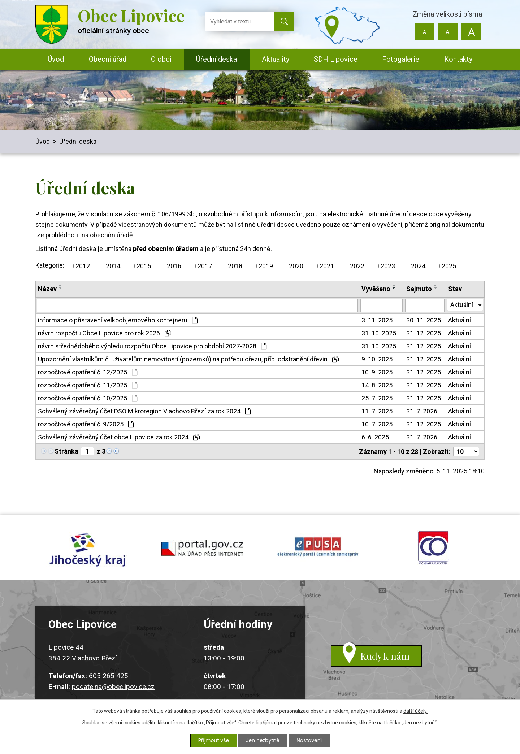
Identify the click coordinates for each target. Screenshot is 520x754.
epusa (318, 548)
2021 (327, 266)
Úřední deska (216, 59)
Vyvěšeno (375, 288)
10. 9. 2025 (377, 372)
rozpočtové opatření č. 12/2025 (87, 372)
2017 (205, 266)
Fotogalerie (400, 59)
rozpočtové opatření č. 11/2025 (87, 385)
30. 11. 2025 (423, 320)
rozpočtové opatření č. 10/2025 (87, 398)
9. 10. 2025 (377, 359)
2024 (418, 266)
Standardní (447, 32)
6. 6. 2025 (375, 437)
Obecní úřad (107, 59)
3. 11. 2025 (377, 320)
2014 (113, 266)
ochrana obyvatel (433, 548)
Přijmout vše (213, 740)
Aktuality (275, 59)
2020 (296, 266)
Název (47, 288)
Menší (424, 32)
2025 (449, 266)
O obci (161, 59)
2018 (235, 266)
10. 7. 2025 (377, 424)
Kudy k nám (385, 656)
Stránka (66, 451)
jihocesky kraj (86, 548)
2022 (357, 266)
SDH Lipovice (336, 59)
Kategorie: (49, 265)
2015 (143, 266)
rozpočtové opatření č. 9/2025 (86, 424)
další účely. (415, 711)
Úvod (56, 59)
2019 (266, 266)
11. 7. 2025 (377, 411)
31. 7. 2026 (421, 411)
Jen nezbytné (263, 740)
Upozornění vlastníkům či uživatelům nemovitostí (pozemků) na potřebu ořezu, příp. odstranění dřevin (188, 359)
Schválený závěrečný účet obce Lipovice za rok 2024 (119, 437)
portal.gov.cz (202, 548)
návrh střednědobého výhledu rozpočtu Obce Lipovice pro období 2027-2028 (152, 346)
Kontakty (458, 59)
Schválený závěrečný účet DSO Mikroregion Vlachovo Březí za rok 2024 (144, 411)
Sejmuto (419, 288)
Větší (471, 32)
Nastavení (309, 740)
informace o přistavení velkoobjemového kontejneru (118, 320)
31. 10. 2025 (378, 333)
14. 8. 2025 (377, 385)
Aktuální (459, 320)
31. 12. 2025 (423, 333)
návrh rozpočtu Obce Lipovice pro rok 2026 (104, 333)
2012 (82, 266)
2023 (388, 266)
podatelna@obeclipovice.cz (113, 686)
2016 (174, 266)
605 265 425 (108, 676)
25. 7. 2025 (377, 398)
